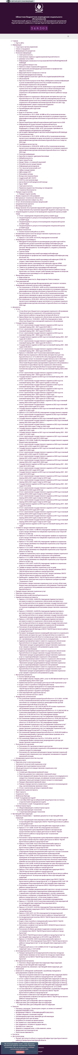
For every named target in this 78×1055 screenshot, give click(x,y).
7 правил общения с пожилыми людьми (29, 1014)
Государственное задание (25, 323)
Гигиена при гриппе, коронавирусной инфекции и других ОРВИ (40, 263)
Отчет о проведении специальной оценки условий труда (38, 216)
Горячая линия (24, 251)
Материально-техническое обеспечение (30, 198)
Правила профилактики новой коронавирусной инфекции (38, 253)
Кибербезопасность (26, 158)
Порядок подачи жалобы (24, 192)
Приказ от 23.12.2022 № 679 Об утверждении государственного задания (43, 412)
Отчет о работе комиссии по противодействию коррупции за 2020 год (43, 979)
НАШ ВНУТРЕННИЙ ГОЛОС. (25, 1010)
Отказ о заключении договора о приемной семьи (36, 788)
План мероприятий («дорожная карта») (32, 692)
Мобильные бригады (23, 796)
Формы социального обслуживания (28, 196)
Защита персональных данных (26, 236)
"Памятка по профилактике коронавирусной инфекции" (38, 267)
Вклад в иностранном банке (28, 176)
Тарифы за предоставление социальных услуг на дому (37, 567)
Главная (15, 41)
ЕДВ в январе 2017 (25, 172)
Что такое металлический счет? (30, 168)
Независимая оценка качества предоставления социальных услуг (38, 234)
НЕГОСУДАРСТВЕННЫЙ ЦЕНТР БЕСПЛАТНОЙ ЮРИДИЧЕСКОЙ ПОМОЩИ (43, 132)
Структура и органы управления (27, 47)
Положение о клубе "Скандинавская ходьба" (34, 804)
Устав (18, 309)
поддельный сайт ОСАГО (27, 178)
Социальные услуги (19, 760)
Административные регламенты (27, 597)
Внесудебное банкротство (28, 65)
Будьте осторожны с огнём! (28, 112)
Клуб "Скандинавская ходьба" (26, 798)
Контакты (16, 1034)
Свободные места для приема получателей (30, 766)
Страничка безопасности (27, 190)
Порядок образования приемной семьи (32, 782)
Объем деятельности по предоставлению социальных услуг (36, 768)
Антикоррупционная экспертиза (27, 951)
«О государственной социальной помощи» (33, 106)
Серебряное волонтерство (28, 144)
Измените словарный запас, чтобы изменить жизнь (33, 1028)
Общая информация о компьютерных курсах (34, 808)
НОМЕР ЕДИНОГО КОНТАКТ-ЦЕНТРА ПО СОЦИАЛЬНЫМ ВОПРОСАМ (41, 77)
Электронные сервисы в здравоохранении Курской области (39, 57)
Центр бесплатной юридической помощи (33, 182)
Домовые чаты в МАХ (26, 59)
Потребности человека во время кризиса (30, 1020)
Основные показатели (23, 230)
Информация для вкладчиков (29, 166)
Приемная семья (21, 770)
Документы (16, 307)
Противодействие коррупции (22, 814)
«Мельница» (23, 110)
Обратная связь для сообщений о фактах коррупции (33, 1000)
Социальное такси (22, 794)
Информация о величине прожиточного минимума (33, 285)
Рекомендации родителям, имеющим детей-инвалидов (35, 1016)
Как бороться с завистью (24, 1026)
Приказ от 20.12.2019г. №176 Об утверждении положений (38, 238)
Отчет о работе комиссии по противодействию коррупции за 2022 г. (42, 826)
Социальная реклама (26, 134)
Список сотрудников (23, 49)
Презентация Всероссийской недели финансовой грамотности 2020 (42, 122)
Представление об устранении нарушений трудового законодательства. (44, 210)
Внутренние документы (24, 675)
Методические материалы (25, 961)
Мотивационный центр (24, 206)
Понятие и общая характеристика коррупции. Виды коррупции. (40, 963)
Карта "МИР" (23, 184)
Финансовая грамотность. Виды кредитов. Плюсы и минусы (39, 279)
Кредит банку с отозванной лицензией (32, 162)
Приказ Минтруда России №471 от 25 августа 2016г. (36, 730)
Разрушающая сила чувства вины (27, 1018)
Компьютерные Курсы (23, 806)
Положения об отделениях (25, 744)
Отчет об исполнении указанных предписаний (31, 202)
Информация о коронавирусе (26, 239)
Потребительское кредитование (30, 164)
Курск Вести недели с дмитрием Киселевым (34, 156)
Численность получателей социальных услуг (31, 764)
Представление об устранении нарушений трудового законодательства (40, 208)
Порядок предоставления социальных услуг (31, 591)
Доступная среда (18, 1036)
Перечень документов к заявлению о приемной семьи (37, 774)
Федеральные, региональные (26, 696)
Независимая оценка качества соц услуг (29, 758)
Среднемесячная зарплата (25, 204)
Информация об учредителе (25, 51)
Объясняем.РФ (24, 79)
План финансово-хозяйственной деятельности (32, 595)
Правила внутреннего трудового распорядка (34, 690)
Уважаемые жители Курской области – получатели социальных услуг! (42, 265)
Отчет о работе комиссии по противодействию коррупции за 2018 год (43, 983)
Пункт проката (21, 792)
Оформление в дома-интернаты (27, 790)
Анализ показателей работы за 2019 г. (32, 232)
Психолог (16, 1006)
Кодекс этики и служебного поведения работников (36, 685)
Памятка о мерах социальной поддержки (33, 67)
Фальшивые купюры (26, 174)
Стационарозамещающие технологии (29, 810)
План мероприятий (22, 281)
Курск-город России (25, 160)
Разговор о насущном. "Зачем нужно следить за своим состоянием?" (39, 1008)
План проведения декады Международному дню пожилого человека (42, 283)
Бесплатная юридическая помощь (30, 75)
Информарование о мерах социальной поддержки (36, 104)
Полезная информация (23, 53)
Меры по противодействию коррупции (32, 965)
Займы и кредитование (27, 170)
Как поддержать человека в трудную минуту (31, 1024)
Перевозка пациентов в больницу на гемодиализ (35, 188)
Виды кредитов (24, 277)
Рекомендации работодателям (29, 108)
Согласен (20, 1052)
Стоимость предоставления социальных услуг (31, 528)
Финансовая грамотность (24, 275)
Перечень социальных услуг (25, 593)
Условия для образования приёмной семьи (33, 772)
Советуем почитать (26, 55)
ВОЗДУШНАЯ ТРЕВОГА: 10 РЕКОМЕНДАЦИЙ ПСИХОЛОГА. (35, 1012)
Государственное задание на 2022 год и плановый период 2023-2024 (42, 418)
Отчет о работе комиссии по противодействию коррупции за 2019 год (43, 981)
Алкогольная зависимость (25, 1032)
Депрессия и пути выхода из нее (27, 1030)
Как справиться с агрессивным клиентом (29, 1022)
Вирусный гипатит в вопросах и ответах (32, 73)
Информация (17, 45)
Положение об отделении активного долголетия (35, 746)
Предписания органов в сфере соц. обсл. (29, 200)
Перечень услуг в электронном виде (28, 762)
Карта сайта (20, 43)
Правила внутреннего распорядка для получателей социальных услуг (43, 683)
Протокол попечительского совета (31, 694)
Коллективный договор (27, 677)
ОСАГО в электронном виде (28, 180)
